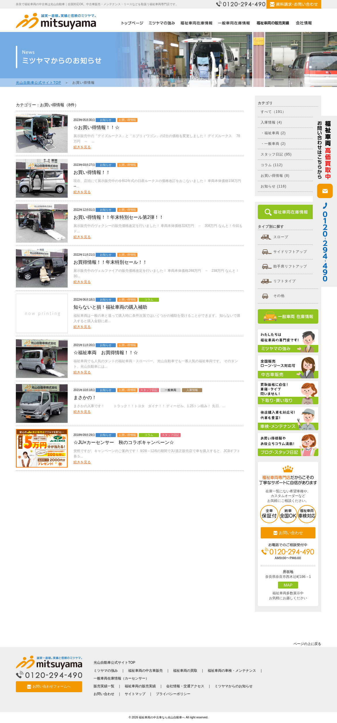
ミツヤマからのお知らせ (234, 686)
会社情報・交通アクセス (185, 686)
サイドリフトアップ (284, 252)
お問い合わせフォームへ (49, 687)
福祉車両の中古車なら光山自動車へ (162, 717)
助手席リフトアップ (284, 266)
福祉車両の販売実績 (140, 686)
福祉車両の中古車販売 (145, 671)
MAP (288, 585)
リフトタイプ (278, 281)
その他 (273, 296)
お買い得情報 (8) (275, 176)
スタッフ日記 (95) (276, 154)
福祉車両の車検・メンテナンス (232, 671)
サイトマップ (135, 694)
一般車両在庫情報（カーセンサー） (121, 678)
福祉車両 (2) (275, 133)
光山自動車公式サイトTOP (38, 83)
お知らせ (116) (273, 186)
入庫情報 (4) (271, 122)
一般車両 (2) (275, 144)
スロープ (274, 237)
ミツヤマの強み (106, 671)
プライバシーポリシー (173, 694)
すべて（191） (273, 112)
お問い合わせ (288, 532)
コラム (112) (272, 165)
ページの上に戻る (307, 644)
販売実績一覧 (104, 686)
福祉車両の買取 (185, 671)
